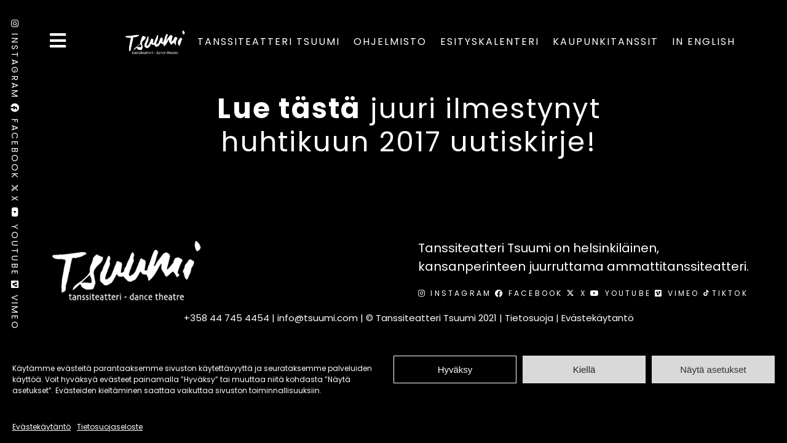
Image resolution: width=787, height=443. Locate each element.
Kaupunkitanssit (605, 41)
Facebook (15, 143)
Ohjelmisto (390, 41)
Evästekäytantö (597, 317)
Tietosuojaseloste (110, 426)
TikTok (725, 293)
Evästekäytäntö (41, 426)
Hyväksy (455, 369)
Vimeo (15, 308)
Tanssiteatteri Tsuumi (268, 41)
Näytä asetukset (713, 369)
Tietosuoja (529, 317)
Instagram (15, 61)
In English (703, 41)
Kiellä (584, 369)
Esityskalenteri (489, 41)
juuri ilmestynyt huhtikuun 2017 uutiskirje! (409, 125)
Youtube (15, 244)
